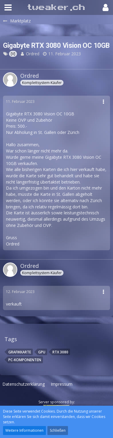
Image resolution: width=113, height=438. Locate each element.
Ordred (32, 54)
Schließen (58, 430)
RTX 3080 (60, 352)
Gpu (41, 352)
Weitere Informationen (24, 430)
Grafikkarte (19, 352)
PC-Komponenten (24, 359)
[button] (8, 7)
